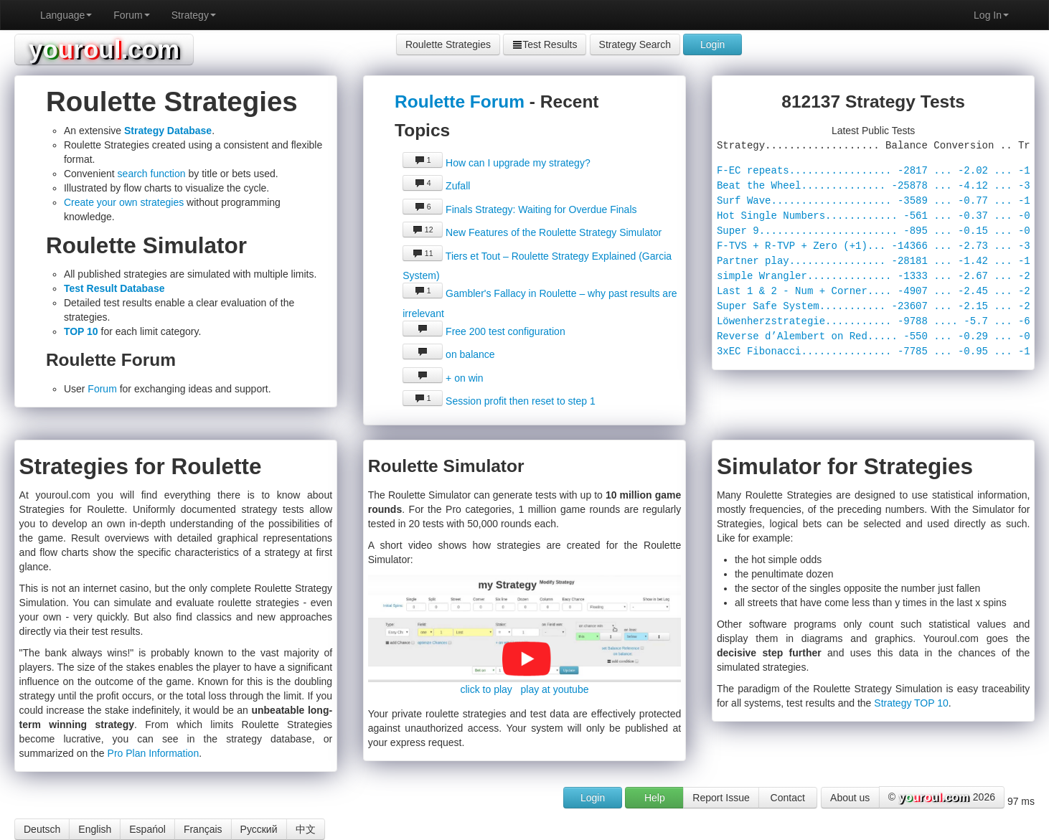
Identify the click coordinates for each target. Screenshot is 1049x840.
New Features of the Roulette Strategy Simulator (532, 232)
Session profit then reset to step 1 (499, 401)
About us (850, 797)
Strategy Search (635, 44)
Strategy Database (168, 130)
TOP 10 (81, 331)
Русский (259, 829)
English (94, 829)
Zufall (436, 186)
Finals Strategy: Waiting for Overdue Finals (519, 209)
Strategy (193, 15)
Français (203, 829)
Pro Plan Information (153, 753)
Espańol (147, 829)
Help (654, 797)
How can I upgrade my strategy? (496, 163)
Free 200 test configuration (484, 331)
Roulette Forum (459, 101)
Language (66, 15)
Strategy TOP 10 (911, 703)
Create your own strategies (124, 202)
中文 (306, 829)
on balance (448, 354)
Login (712, 44)
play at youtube (555, 689)
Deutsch (42, 829)
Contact (788, 797)
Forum (131, 15)
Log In (991, 15)
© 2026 (941, 797)
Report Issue (720, 797)
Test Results (544, 44)
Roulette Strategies (448, 44)
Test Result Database (114, 288)
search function (152, 173)
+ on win (443, 378)
